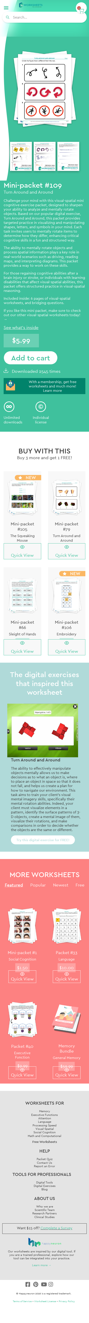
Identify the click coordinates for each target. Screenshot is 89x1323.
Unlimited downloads (13, 419)
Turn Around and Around (24, 218)
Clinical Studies (44, 1217)
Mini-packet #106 (66, 624)
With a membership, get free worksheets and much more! (52, 383)
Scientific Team (45, 1210)
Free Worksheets (44, 1142)
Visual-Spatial (45, 1129)
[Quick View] (22, 547)
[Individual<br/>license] (41, 406)
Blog (44, 1189)
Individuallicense (41, 419)
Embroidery (66, 634)
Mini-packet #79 (66, 526)
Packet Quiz (45, 1159)
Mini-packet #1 (22, 952)
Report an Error (44, 1166)
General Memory (67, 1057)
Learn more (52, 390)
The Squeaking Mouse (22, 537)
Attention (44, 1118)
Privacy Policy (67, 1301)
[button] (6, 7)
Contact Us (44, 1162)
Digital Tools (44, 1182)
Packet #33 (66, 952)
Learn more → (41, 1265)
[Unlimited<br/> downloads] (9, 406)
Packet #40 (22, 1046)
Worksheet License (45, 1301)
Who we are (44, 1206)
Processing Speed (44, 1125)
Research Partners (44, 1213)
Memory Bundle (66, 1048)
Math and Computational (44, 1136)
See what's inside (21, 327)
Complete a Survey (56, 1228)
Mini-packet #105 (22, 526)
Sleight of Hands (22, 634)
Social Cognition (22, 959)
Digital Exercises (45, 1186)
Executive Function (22, 1055)
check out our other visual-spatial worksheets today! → (42, 314)
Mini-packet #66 (22, 624)
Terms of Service (22, 1301)
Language (66, 959)
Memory (44, 1111)
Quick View (22, 555)
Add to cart (30, 357)
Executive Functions (44, 1115)
